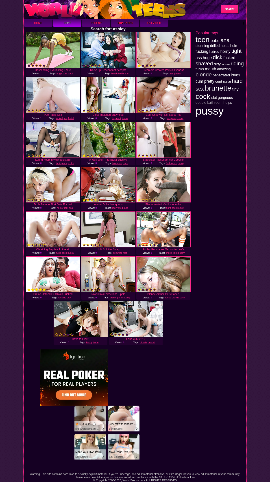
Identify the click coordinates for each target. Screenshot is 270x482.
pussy (177, 73)
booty (114, 208)
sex (65, 118)
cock (118, 118)
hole (114, 163)
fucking (62, 297)
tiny (113, 118)
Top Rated (125, 23)
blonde (175, 297)
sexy (180, 118)
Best (67, 23)
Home (38, 23)
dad (120, 73)
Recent (96, 23)
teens (125, 118)
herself (151, 342)
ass (171, 73)
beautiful (117, 252)
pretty (71, 163)
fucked (59, 118)
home (125, 73)
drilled (168, 252)
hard (70, 73)
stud (120, 208)
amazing (125, 297)
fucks (59, 163)
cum (65, 73)
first (125, 252)
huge (59, 73)
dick (69, 297)
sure (126, 208)
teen (112, 297)
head (114, 73)
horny (60, 208)
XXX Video (154, 23)
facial (71, 118)
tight (65, 208)
